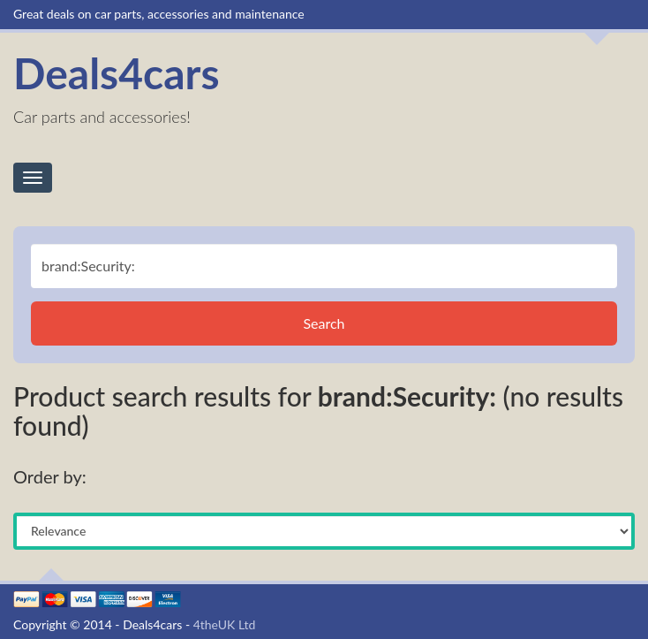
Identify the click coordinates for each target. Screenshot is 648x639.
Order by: (50, 476)
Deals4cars (116, 73)
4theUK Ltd (224, 624)
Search (323, 323)
